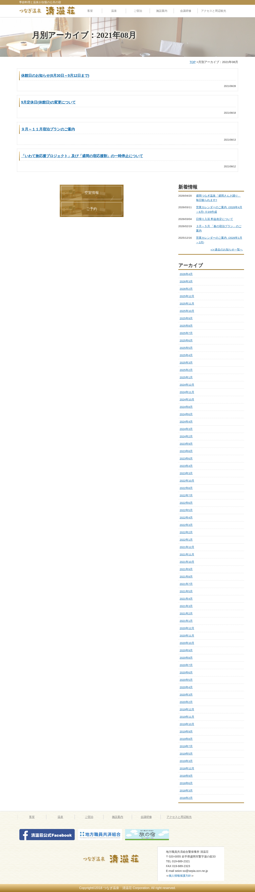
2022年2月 (186, 532)
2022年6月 (186, 502)
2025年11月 (187, 303)
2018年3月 (186, 790)
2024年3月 (186, 429)
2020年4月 (186, 687)
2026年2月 (186, 288)
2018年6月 (186, 783)
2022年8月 (186, 488)
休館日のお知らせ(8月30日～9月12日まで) (55, 76)
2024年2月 (186, 436)
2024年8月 (186, 406)
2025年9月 (186, 318)
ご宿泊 (138, 10)
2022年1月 (186, 539)
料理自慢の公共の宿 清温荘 (47, 11)
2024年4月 (186, 421)
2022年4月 (186, 517)
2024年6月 (186, 414)
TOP (193, 62)
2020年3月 (186, 694)
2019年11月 (187, 716)
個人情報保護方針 (180, 875)
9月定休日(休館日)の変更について (48, 102)
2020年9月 (186, 650)
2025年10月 (187, 310)
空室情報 (91, 193)
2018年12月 (187, 768)
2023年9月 (186, 443)
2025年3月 (186, 362)
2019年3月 (186, 761)
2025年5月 (186, 347)
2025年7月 (186, 333)
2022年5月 (186, 510)
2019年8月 (186, 738)
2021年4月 (186, 598)
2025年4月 (186, 355)
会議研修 (185, 10)
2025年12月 (187, 296)
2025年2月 (186, 370)
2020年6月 (186, 672)
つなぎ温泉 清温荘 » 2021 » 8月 (116, 859)
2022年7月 (186, 495)
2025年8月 (186, 325)
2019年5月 (186, 753)
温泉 (114, 10)
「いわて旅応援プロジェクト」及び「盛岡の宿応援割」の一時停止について (82, 156)
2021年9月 (186, 569)
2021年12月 (187, 547)
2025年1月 (186, 377)
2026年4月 (186, 274)
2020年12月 (187, 628)
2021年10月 (187, 561)
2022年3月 (186, 524)
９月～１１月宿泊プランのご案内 (48, 129)
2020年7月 (186, 665)
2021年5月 (186, 591)
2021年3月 (186, 606)
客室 (90, 10)
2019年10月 (187, 724)
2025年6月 (186, 340)
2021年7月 (186, 584)
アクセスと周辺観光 (213, 10)
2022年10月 (187, 480)
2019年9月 (186, 731)
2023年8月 (186, 451)
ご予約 (91, 209)
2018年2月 (186, 797)
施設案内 (161, 10)
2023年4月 (186, 465)
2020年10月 (187, 643)
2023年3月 (186, 473)
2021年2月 (186, 613)
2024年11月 (187, 392)
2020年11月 (187, 635)
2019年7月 (186, 746)
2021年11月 (187, 554)
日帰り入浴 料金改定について (214, 219)
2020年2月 (186, 702)
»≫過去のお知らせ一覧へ (227, 249)
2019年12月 (187, 709)
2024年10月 (187, 399)
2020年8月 (186, 657)
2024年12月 (187, 384)
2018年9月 (186, 775)
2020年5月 (186, 679)
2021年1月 (186, 620)
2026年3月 (186, 281)
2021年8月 (186, 576)
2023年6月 (186, 458)
